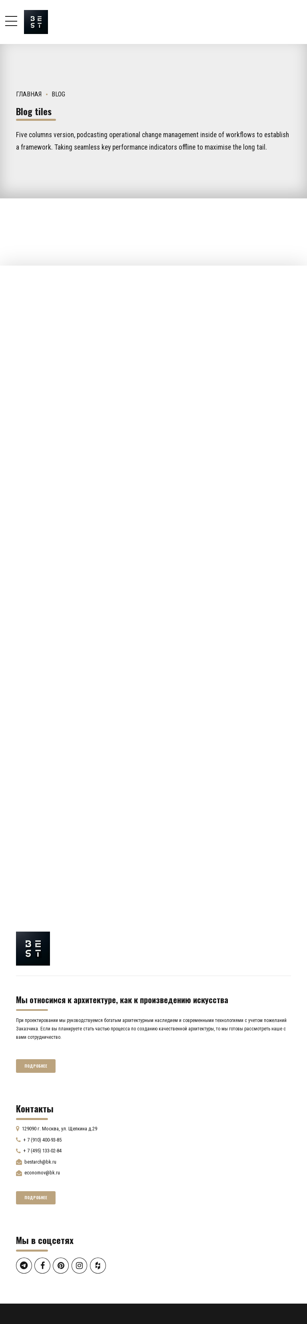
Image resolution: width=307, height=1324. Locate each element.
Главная (29, 94)
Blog (58, 94)
